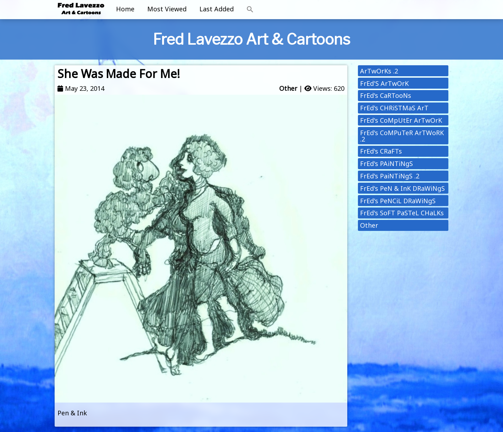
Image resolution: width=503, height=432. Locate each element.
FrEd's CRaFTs (381, 151)
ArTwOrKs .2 (379, 71)
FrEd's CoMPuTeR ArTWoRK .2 (402, 135)
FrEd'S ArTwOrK (384, 83)
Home (125, 9)
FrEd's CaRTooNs (385, 95)
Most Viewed (167, 9)
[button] (250, 9)
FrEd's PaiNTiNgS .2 (389, 176)
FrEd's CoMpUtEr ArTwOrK (401, 120)
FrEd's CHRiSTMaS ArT (394, 108)
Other (288, 88)
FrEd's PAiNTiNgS (386, 163)
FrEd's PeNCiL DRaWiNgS (398, 200)
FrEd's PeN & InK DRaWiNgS (402, 188)
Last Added (216, 9)
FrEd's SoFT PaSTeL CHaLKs (402, 213)
